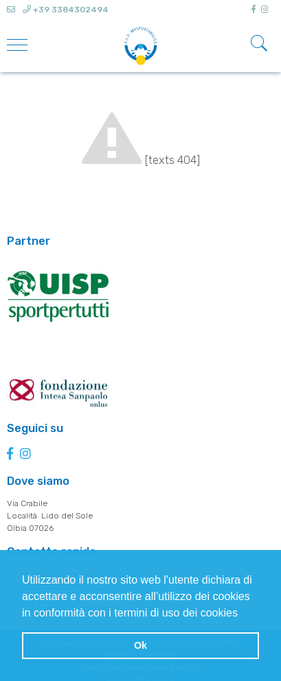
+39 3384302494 (66, 9)
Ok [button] (140, 645)
